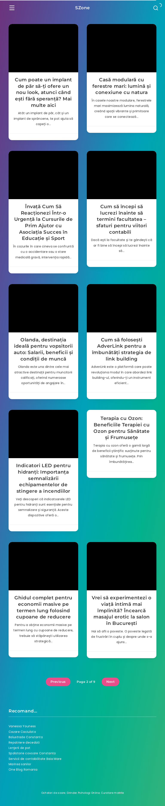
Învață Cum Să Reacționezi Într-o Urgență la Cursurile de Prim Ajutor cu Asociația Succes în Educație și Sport (43, 222)
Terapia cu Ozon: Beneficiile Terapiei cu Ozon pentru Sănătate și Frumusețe (121, 427)
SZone (82, 7)
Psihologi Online (89, 793)
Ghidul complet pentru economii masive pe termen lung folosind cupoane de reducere (43, 607)
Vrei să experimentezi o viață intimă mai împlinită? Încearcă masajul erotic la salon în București (121, 610)
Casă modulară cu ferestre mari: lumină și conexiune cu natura (121, 86)
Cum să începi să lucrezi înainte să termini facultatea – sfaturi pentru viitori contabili (121, 219)
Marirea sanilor (20, 764)
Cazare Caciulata (22, 732)
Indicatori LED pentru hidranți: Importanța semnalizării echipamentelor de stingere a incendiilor (43, 478)
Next (110, 682)
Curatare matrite (112, 793)
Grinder (72, 793)
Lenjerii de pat (20, 748)
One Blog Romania (23, 769)
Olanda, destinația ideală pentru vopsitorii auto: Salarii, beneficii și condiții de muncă (43, 349)
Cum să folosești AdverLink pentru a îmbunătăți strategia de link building (121, 349)
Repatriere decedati (24, 742)
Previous (58, 682)
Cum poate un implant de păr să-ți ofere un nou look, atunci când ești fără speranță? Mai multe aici (43, 92)
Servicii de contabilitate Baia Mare (35, 759)
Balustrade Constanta (26, 737)
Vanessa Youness (22, 726)
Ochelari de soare (53, 793)
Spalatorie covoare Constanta (32, 753)
